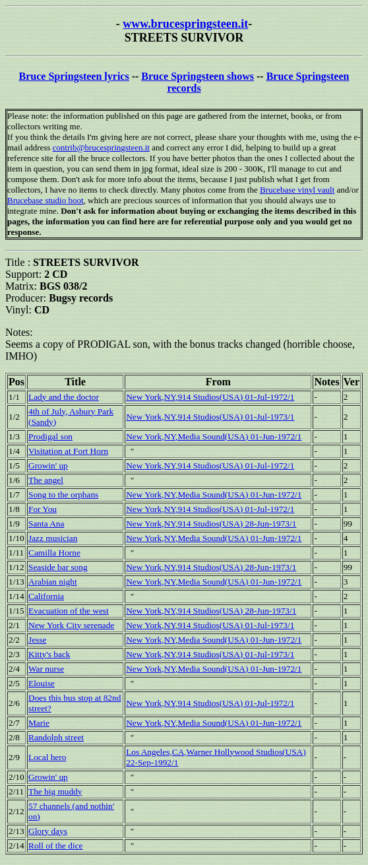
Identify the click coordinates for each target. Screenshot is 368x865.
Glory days (47, 831)
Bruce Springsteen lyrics (74, 76)
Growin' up (48, 465)
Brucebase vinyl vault (297, 190)
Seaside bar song (58, 567)
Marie (38, 723)
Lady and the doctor (63, 397)
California (46, 596)
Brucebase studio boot (45, 200)
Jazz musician (52, 538)
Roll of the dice (55, 845)
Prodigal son (50, 436)
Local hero (47, 757)
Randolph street (56, 737)
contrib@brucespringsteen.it (101, 147)
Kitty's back (49, 654)
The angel (45, 480)
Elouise (41, 683)
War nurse (46, 669)
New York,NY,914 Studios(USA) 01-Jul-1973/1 (210, 417)
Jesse (37, 640)
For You (42, 509)
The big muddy (55, 791)
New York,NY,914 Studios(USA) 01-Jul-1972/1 (210, 397)
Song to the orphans (63, 494)
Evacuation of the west (68, 611)
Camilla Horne (54, 553)
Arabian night (52, 582)
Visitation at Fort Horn (68, 451)
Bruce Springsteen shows (197, 76)
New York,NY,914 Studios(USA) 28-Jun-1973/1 (211, 524)
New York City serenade (71, 625)
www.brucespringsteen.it (185, 23)
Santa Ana (46, 524)
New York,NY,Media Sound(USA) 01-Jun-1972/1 (213, 436)
